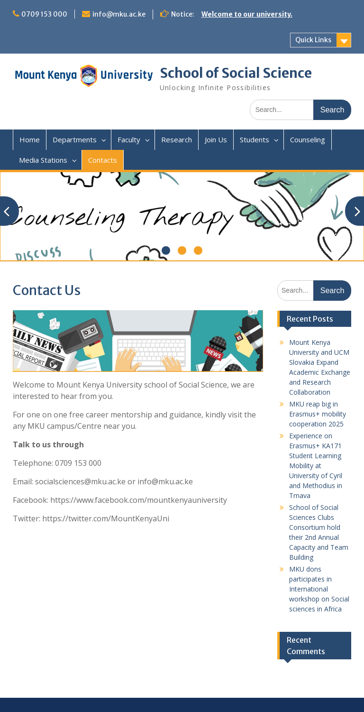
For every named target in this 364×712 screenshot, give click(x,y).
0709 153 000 (44, 14)
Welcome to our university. (246, 14)
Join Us (216, 139)
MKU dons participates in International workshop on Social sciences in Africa (319, 588)
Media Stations (43, 160)
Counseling (307, 139)
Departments (75, 139)
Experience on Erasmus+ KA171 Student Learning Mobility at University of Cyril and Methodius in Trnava (315, 465)
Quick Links (313, 40)
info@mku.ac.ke (119, 14)
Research (176, 139)
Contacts (102, 160)
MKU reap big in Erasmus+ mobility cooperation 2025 (317, 413)
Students (254, 139)
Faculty (129, 139)
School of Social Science (236, 73)
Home (29, 139)
